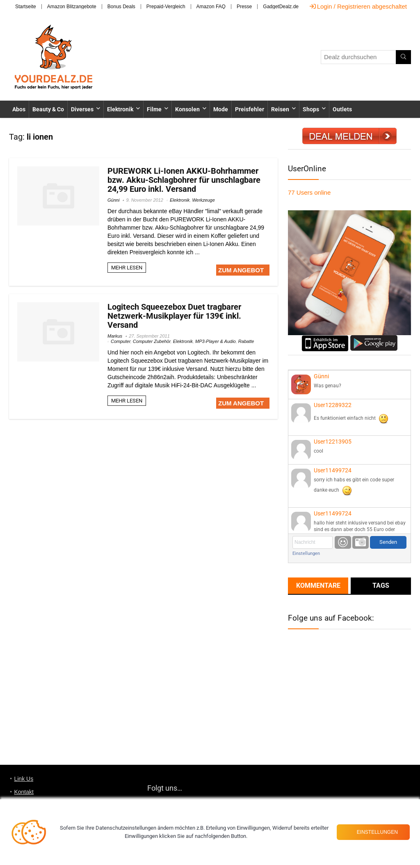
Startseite (25, 6)
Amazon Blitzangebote (71, 6)
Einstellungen (306, 553)
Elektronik (120, 109)
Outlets (342, 109)
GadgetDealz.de (281, 6)
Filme (154, 109)
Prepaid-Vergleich (165, 6)
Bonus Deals (121, 6)
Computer (120, 341)
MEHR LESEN (126, 268)
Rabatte (246, 341)
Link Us (23, 778)
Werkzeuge (203, 200)
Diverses (82, 109)
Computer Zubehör (152, 341)
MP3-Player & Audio (215, 341)
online (309, 192)
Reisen (280, 109)
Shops (311, 109)
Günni (113, 200)
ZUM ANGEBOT (241, 270)
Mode (220, 109)
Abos (18, 109)
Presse (244, 6)
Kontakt (23, 792)
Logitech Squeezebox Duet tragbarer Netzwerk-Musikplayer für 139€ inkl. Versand (174, 316)
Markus (114, 336)
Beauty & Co (48, 109)
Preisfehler (249, 109)
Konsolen (187, 109)
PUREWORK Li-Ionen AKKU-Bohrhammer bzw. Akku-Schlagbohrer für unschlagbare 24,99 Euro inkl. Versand (183, 180)
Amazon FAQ (211, 6)
